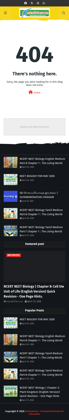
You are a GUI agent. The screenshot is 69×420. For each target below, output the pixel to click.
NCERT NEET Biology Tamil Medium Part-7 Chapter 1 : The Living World (41, 229)
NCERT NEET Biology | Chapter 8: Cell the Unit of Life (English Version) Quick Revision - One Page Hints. (34, 291)
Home (34, 92)
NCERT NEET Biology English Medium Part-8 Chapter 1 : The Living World (42, 161)
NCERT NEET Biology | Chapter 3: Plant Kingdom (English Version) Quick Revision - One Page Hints (40, 392)
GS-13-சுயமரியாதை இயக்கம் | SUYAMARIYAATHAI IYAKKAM (39, 195)
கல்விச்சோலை (15, 301)
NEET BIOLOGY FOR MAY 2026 (37, 176)
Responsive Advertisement (34, 126)
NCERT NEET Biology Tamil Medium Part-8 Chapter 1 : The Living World (41, 212)
